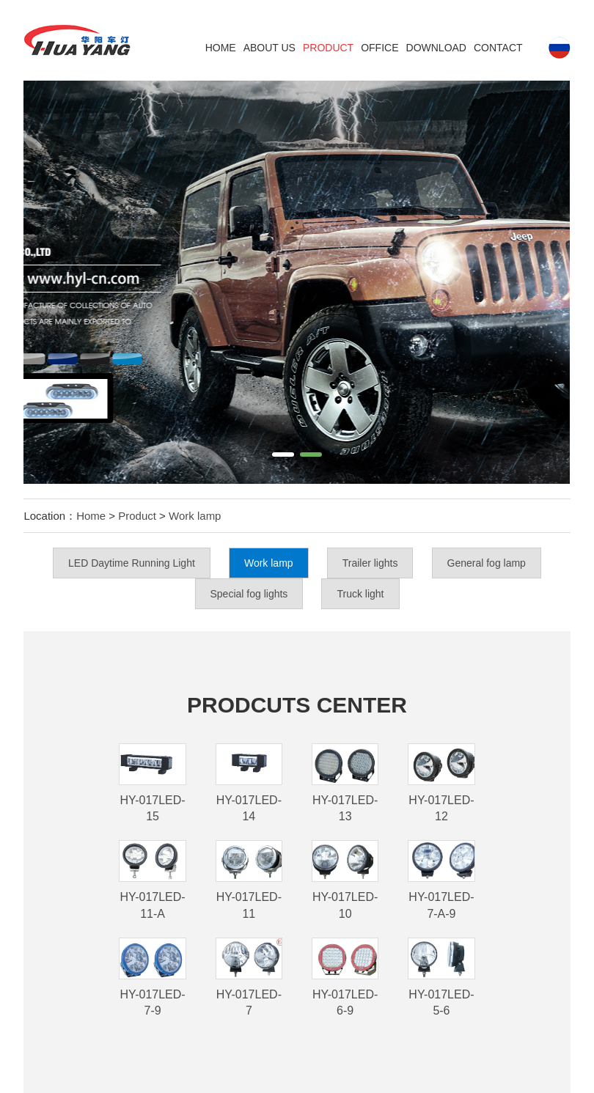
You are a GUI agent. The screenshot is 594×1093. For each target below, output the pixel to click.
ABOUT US (269, 48)
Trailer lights (370, 563)
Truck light (360, 594)
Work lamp (195, 515)
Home (220, 48)
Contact (498, 48)
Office (379, 48)
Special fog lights (249, 594)
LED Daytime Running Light (131, 563)
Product (328, 48)
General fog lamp (486, 563)
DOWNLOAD (436, 48)
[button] (283, 454)
